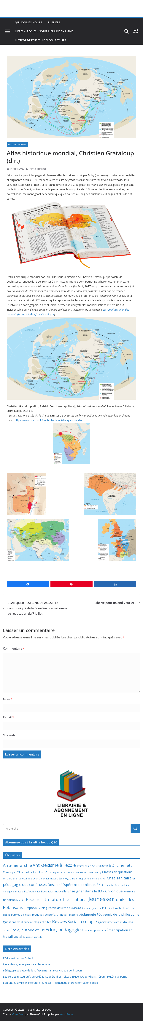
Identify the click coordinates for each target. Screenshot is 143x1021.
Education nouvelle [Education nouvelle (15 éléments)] (53, 891)
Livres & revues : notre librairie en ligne (44, 31)
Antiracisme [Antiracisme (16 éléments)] (100, 866)
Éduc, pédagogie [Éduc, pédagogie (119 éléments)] (63, 929)
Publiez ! (54, 22)
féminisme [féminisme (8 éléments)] (129, 891)
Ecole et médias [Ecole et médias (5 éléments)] (106, 885)
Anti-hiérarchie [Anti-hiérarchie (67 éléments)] (17, 865)
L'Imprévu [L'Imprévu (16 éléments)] (30, 908)
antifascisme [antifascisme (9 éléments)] (84, 866)
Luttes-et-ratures (17, 144)
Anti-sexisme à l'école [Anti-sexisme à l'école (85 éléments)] (54, 865)
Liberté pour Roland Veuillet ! (117, 603)
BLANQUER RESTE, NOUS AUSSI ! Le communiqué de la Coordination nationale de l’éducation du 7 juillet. (35, 608)
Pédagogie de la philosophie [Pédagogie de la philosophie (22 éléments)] (118, 914)
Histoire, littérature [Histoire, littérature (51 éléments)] (44, 899)
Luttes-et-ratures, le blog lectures (40, 40)
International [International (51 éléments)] (75, 899)
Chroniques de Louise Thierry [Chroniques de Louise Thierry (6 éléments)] (86, 872)
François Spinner (37, 168)
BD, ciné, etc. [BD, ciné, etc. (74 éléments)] (121, 865)
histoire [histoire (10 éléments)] (20, 900)
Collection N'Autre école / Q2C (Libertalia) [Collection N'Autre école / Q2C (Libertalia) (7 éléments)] (61, 878)
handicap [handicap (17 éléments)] (9, 900)
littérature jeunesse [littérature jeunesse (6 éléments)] (91, 908)
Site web (9, 735)
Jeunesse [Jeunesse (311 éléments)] (99, 899)
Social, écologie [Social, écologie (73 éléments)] (82, 921)
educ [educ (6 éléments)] (37, 891)
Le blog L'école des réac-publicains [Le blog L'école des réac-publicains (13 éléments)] (59, 908)
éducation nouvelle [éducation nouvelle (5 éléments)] (32, 937)
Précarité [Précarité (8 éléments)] (73, 914)
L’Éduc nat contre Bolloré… (19, 958)
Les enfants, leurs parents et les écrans (26, 964)
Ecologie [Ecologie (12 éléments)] (29, 891)
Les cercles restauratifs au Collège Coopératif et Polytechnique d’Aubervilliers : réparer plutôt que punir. (65, 976)
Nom (7, 699)
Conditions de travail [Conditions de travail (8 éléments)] (95, 878)
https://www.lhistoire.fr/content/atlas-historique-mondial (48, 420)
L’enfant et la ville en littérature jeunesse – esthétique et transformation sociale (50, 982)
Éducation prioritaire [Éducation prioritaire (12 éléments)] (93, 930)
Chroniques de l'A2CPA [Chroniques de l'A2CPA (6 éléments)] (59, 872)
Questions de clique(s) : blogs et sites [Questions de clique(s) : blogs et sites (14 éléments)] (27, 922)
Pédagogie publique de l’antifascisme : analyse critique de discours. (43, 970)
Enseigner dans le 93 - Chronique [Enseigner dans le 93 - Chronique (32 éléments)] (95, 891)
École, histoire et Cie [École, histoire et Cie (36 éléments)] (27, 929)
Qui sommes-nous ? (28, 22)
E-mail (8, 717)
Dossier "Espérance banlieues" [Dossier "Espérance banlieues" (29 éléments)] (72, 884)
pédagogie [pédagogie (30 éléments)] (87, 914)
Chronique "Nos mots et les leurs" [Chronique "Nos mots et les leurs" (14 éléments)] (25, 872)
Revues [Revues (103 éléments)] (59, 921)
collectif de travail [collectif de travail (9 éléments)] (28, 878)
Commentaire (14, 648)
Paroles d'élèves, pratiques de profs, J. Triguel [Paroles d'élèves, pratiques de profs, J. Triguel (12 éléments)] (39, 914)
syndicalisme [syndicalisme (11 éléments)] (105, 922)
